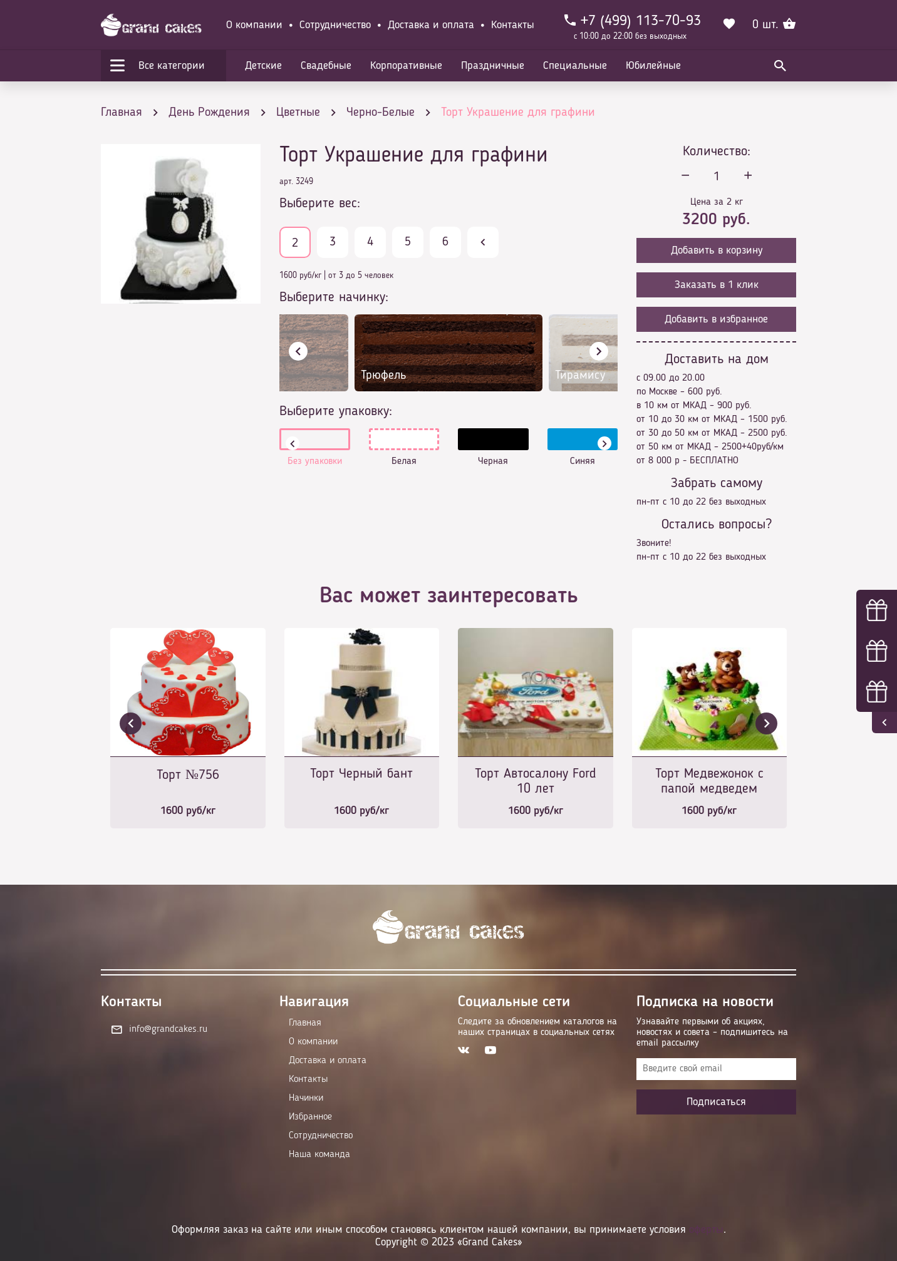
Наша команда (319, 1155)
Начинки (306, 1098)
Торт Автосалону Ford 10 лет (535, 781)
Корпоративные (406, 65)
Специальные (575, 65)
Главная (305, 1023)
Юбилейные (653, 65)
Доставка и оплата (431, 25)
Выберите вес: (319, 203)
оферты (706, 1229)
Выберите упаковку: (335, 411)
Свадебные (326, 65)
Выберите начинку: (333, 297)
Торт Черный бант (361, 774)
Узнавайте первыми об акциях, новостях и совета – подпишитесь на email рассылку (712, 1032)
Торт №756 (188, 775)
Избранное (310, 1117)
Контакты (512, 25)
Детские (263, 65)
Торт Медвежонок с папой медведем (709, 781)
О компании (254, 25)
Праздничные (492, 65)
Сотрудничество (335, 25)
